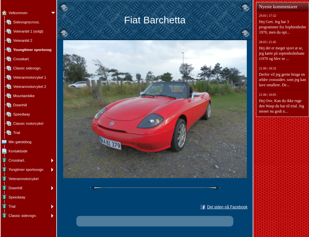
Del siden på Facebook (227, 207)
